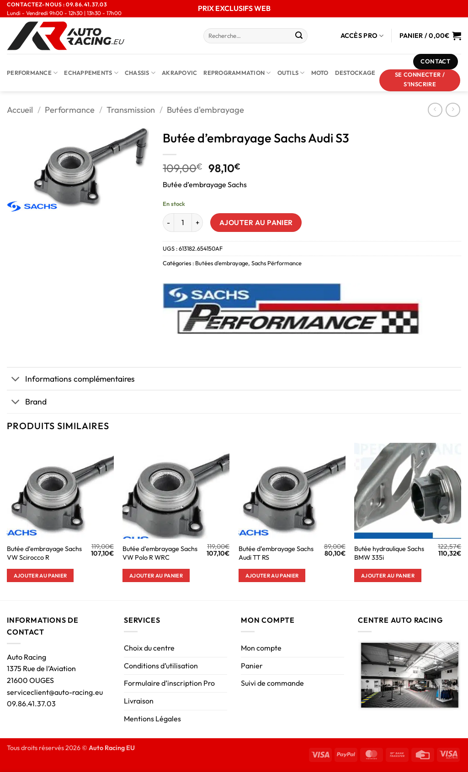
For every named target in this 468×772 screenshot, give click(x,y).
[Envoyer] (299, 36)
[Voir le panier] (430, 36)
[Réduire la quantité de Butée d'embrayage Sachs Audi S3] (168, 222)
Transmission (130, 110)
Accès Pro (362, 36)
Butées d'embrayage (205, 110)
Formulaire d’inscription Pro (169, 683)
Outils (291, 72)
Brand (27, 402)
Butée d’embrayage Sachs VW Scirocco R (44, 553)
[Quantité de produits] (183, 222)
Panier (252, 665)
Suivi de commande (272, 683)
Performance (32, 72)
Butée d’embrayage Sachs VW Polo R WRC (159, 553)
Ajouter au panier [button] (40, 575)
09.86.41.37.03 (31, 703)
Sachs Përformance (276, 263)
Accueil (20, 110)
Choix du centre (149, 647)
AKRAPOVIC (179, 72)
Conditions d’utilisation (161, 665)
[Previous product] (453, 110)
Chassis (140, 72)
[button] (420, 80)
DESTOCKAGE (355, 72)
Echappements (91, 72)
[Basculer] (16, 379)
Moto (320, 72)
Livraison (139, 700)
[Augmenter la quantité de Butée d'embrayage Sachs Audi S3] (197, 222)
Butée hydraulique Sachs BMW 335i (389, 553)
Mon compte (261, 647)
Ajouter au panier (256, 222)
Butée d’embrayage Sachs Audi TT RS (276, 553)
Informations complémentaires (71, 379)
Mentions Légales (152, 718)
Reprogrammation (237, 72)
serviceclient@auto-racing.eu (55, 692)
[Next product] (435, 110)
